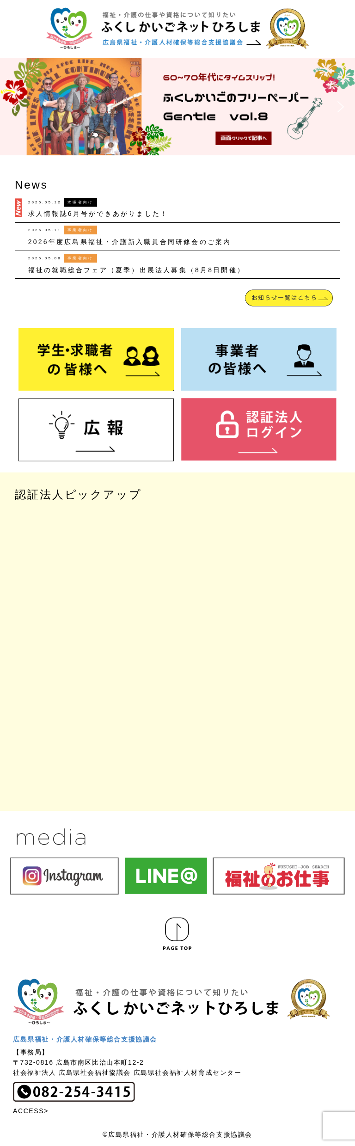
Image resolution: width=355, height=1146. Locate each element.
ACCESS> (31, 1111)
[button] (177, 106)
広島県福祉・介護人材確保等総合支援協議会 (85, 1039)
